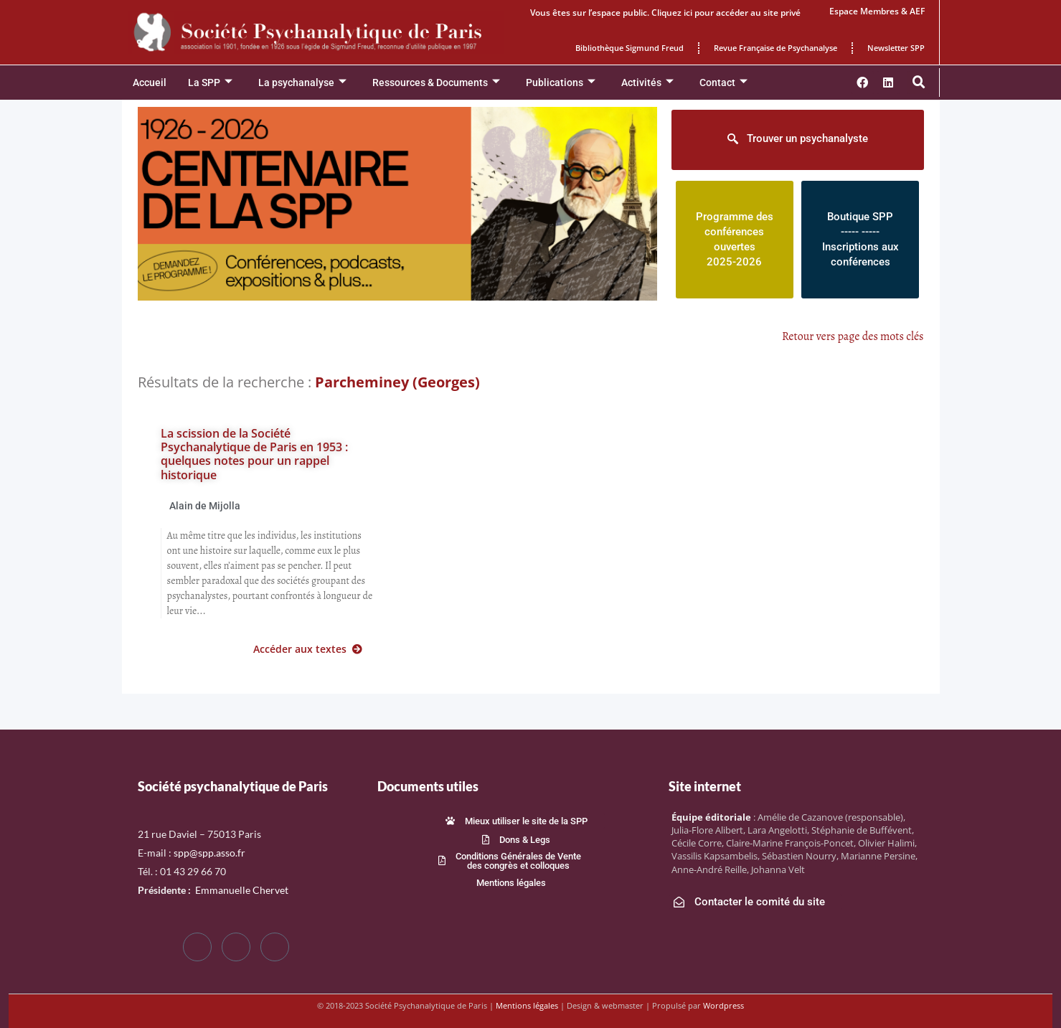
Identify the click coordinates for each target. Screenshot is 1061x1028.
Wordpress (723, 1005)
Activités (647, 83)
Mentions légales (527, 1005)
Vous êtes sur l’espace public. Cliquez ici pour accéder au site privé (665, 12)
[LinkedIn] (274, 947)
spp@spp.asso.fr (209, 853)
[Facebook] (197, 947)
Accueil (149, 82)
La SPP (210, 83)
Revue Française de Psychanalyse (775, 47)
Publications (560, 83)
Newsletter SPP (896, 47)
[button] (918, 82)
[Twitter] (236, 947)
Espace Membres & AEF (877, 11)
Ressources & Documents (436, 83)
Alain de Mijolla (204, 505)
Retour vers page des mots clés (853, 336)
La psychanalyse (302, 83)
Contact (723, 83)
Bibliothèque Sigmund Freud (629, 47)
